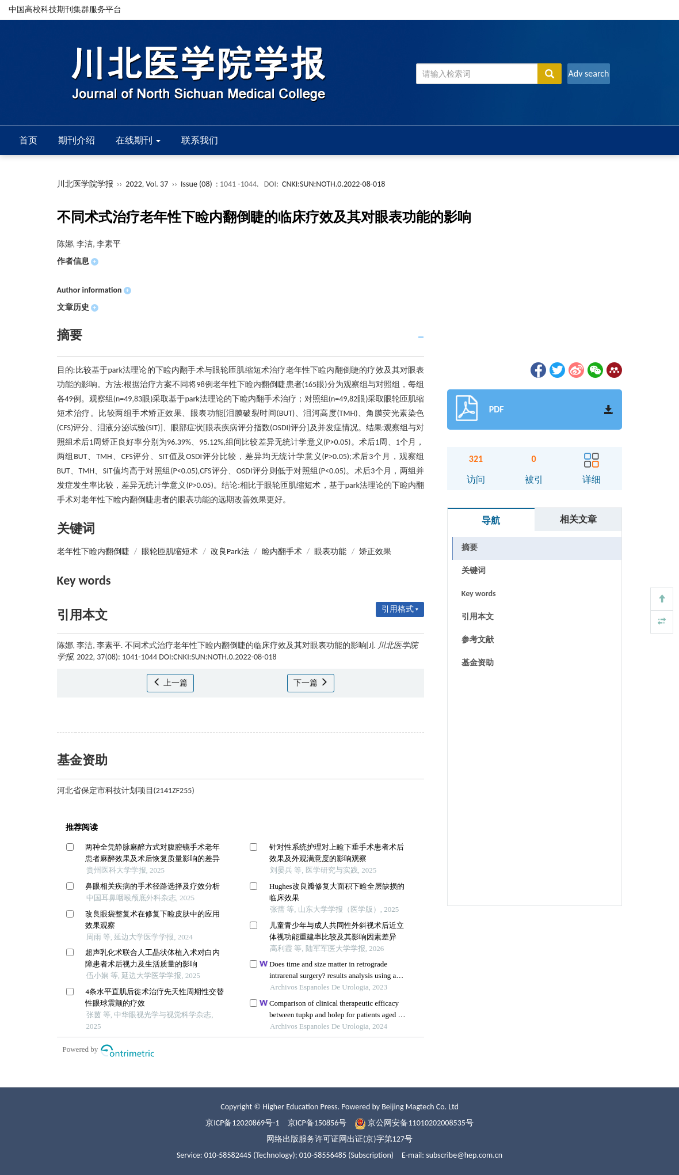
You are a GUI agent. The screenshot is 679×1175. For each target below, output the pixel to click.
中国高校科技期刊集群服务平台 (65, 9)
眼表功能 (330, 551)
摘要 (469, 547)
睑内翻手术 (282, 551)
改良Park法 (230, 551)
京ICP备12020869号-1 (242, 1123)
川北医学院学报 (85, 184)
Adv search (588, 73)
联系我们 (199, 140)
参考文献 (477, 640)
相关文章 (578, 519)
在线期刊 (138, 140)
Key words (478, 593)
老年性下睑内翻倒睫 (93, 551)
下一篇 (310, 683)
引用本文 (477, 616)
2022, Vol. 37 (147, 184)
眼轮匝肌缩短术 (170, 551)
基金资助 (477, 663)
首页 (28, 140)
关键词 (473, 570)
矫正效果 (375, 551)
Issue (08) (196, 184)
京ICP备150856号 (317, 1123)
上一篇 (170, 683)
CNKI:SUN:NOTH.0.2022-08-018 (333, 184)
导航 (491, 520)
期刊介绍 (76, 140)
